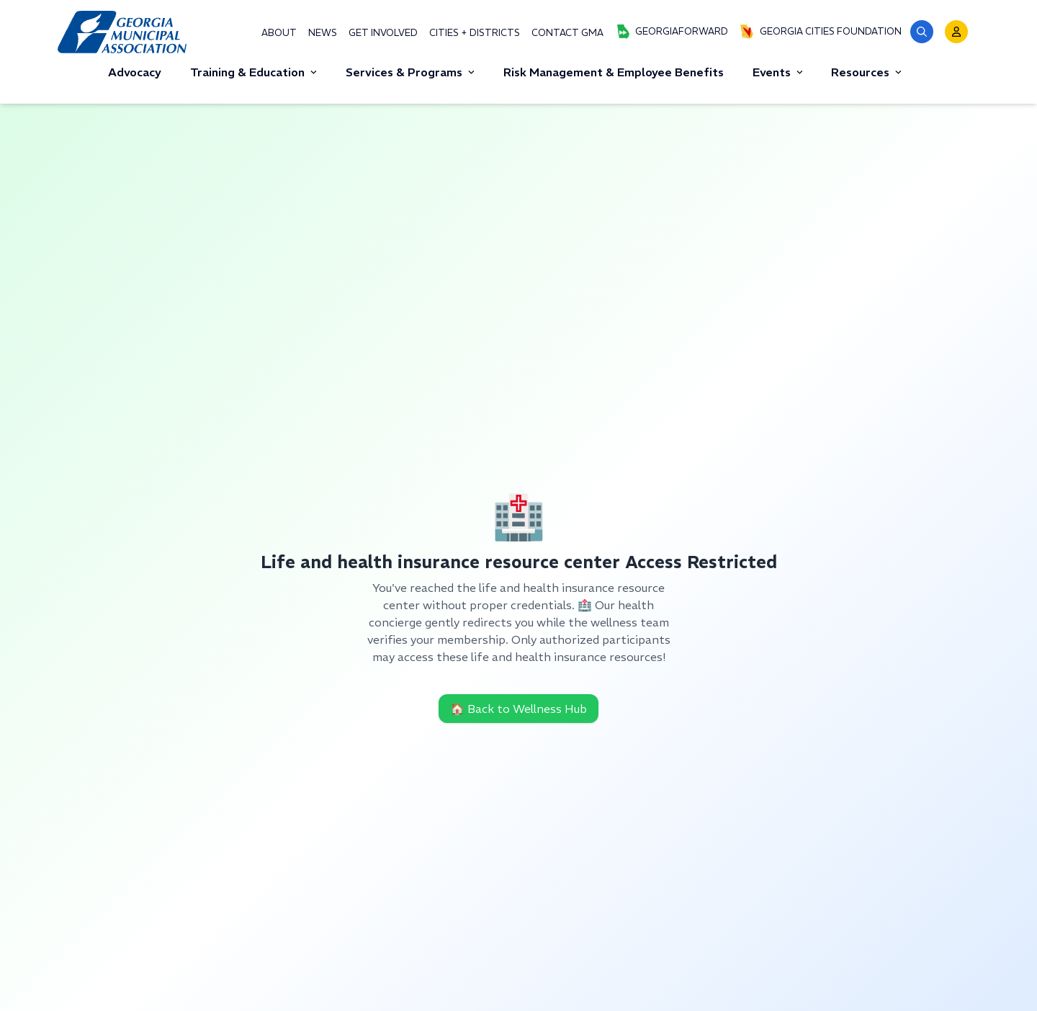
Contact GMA (567, 33)
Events (778, 72)
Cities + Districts (474, 33)
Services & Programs (410, 72)
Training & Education (253, 72)
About (279, 33)
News (322, 33)
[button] (921, 31)
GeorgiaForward (671, 31)
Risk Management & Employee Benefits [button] (613, 72)
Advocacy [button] (134, 72)
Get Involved (383, 33)
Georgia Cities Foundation (821, 31)
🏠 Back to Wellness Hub (518, 708)
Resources (866, 72)
